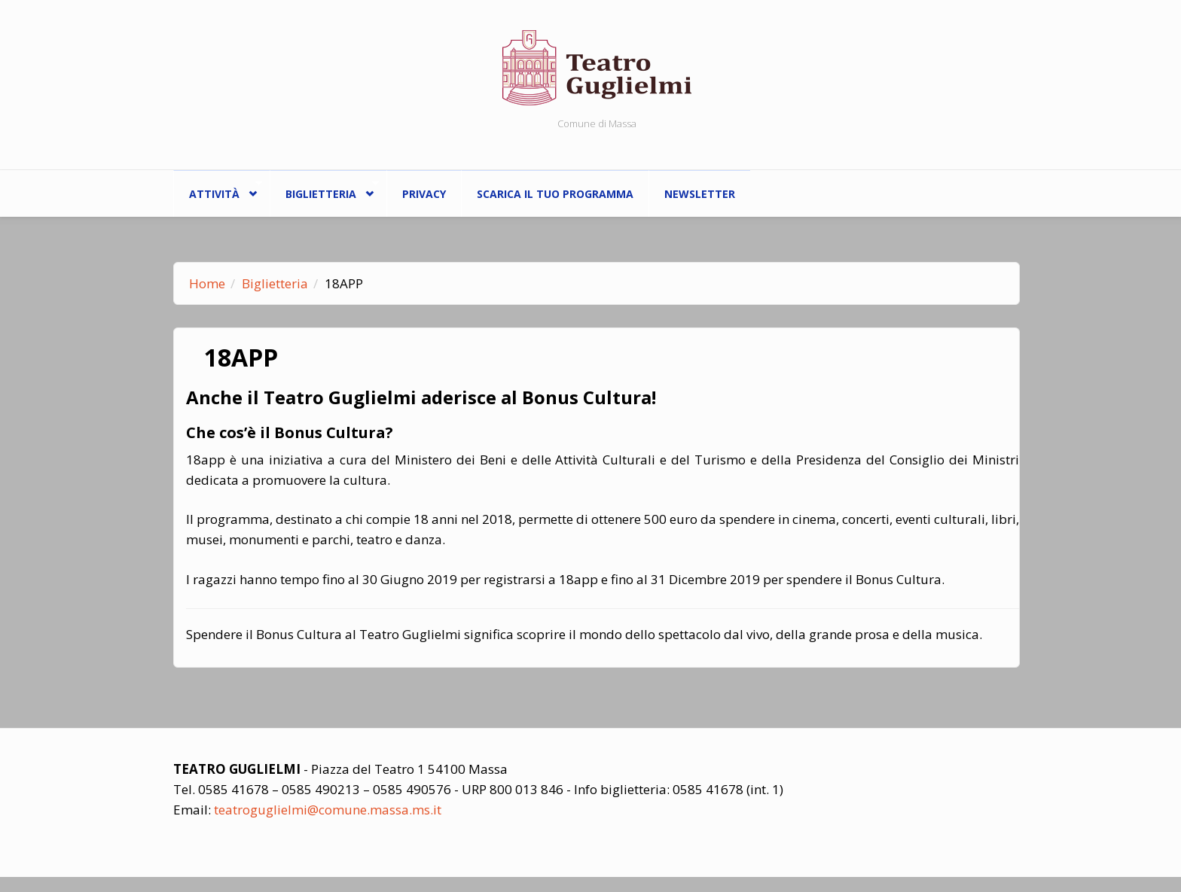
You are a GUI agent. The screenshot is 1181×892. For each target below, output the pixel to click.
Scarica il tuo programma (555, 194)
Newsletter (699, 194)
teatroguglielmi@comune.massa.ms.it (327, 809)
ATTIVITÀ (217, 190)
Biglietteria (324, 190)
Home (207, 283)
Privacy (424, 194)
